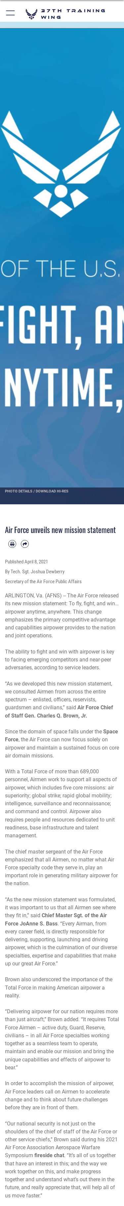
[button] (10, 14)
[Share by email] (25, 544)
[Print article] (12, 544)
